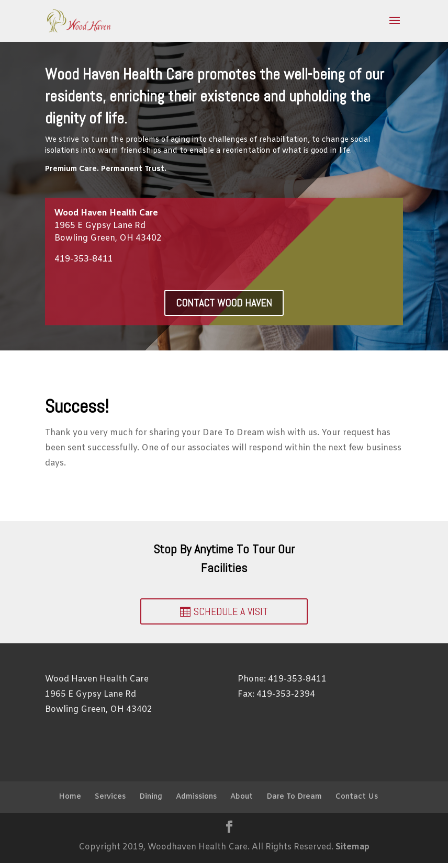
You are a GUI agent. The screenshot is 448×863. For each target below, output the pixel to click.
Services (110, 797)
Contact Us (356, 797)
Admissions (196, 797)
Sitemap (352, 847)
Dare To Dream (294, 797)
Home (70, 797)
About (241, 797)
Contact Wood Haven (224, 303)
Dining (150, 797)
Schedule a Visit (231, 611)
